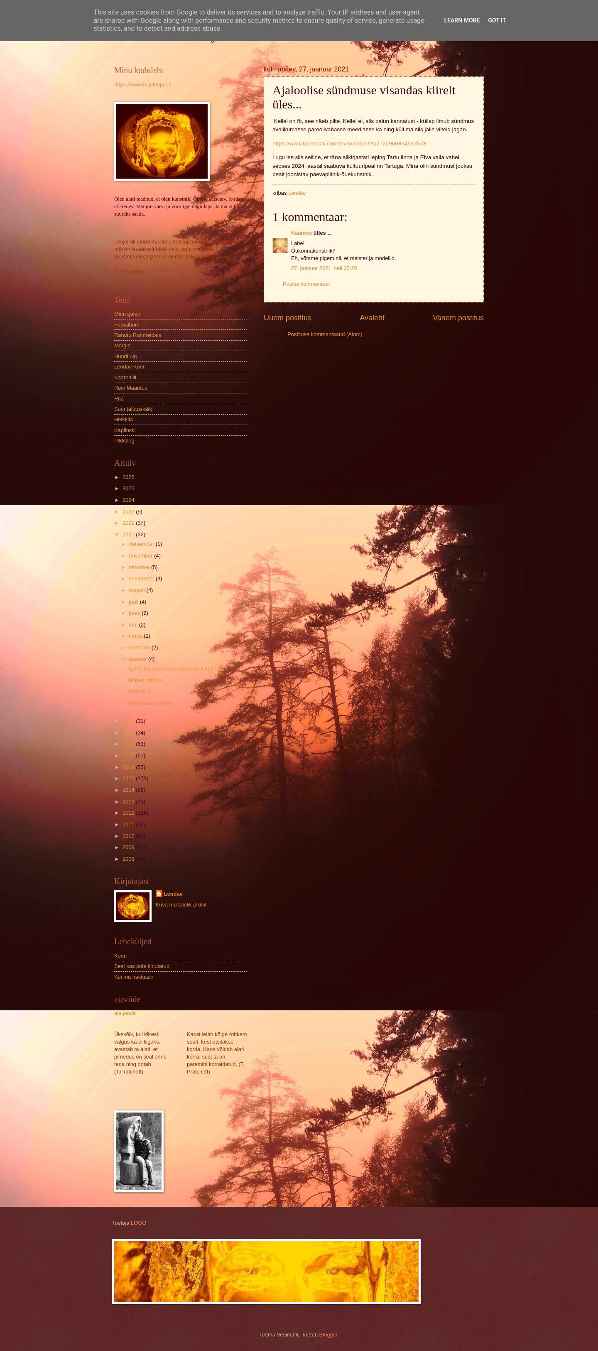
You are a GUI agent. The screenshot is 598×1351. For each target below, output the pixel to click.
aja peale (125, 1013)
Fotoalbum (127, 325)
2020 (129, 721)
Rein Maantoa (130, 388)
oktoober (140, 567)
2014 (129, 790)
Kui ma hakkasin (133, 977)
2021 (129, 534)
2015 (129, 778)
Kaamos (301, 233)
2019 (129, 733)
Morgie (122, 345)
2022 (129, 523)
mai (134, 624)
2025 (129, 488)
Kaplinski (125, 430)
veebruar (140, 647)
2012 (129, 813)
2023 (129, 511)
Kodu (120, 956)
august (137, 590)
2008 (129, 859)
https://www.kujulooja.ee (143, 84)
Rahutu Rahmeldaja (138, 335)
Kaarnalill (125, 377)
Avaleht (372, 318)
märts (136, 636)
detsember (142, 544)
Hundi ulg (125, 356)
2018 (129, 744)
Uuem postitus (287, 318)
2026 (129, 477)
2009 (129, 847)
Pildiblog (124, 440)
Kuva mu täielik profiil (181, 904)
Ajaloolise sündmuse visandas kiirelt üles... (178, 669)
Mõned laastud (144, 680)
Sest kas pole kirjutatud (141, 966)
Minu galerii (128, 314)
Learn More (462, 20)
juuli (134, 602)
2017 (129, 755)
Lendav (173, 894)
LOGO (138, 1223)
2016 (129, 767)
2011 (129, 824)
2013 (129, 801)
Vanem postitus (458, 318)
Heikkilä (123, 419)
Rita (119, 398)
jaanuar (138, 659)
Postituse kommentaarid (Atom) (324, 334)
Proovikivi (138, 691)
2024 (129, 500)
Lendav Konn (130, 367)
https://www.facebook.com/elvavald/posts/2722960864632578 (349, 143)
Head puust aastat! (149, 703)
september (142, 578)
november (141, 556)
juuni (135, 613)
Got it (497, 20)
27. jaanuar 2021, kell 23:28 (324, 268)
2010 (129, 836)
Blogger (328, 1334)
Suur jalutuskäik (133, 409)
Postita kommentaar (307, 284)
